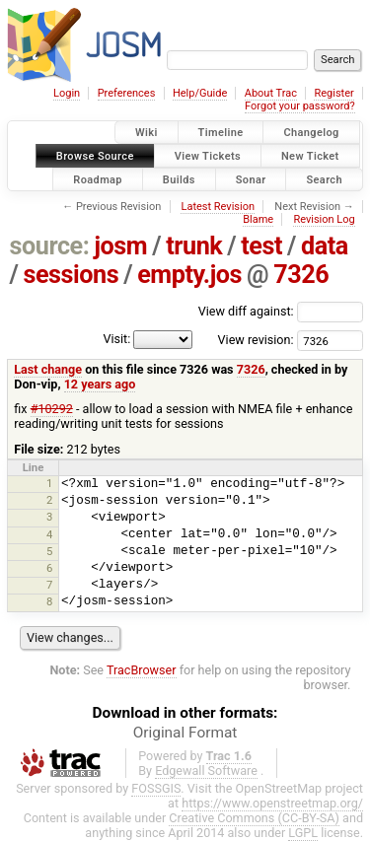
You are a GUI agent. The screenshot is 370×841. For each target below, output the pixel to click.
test (261, 246)
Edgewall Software (206, 770)
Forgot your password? (300, 106)
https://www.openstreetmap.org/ (272, 803)
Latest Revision (218, 206)
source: (50, 246)
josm (120, 246)
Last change (48, 369)
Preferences (127, 93)
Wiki (146, 132)
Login (66, 93)
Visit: (116, 338)
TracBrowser (142, 670)
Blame (258, 219)
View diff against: (280, 311)
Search (324, 179)
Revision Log (323, 219)
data (324, 246)
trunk (194, 246)
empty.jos (189, 274)
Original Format (185, 732)
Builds (179, 179)
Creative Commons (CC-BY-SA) (254, 817)
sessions (70, 274)
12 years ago (100, 384)
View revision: (256, 339)
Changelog (310, 132)
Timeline (221, 132)
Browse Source (95, 155)
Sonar (251, 179)
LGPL (303, 832)
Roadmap (97, 179)
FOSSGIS (156, 788)
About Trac (271, 93)
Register (333, 93)
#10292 (52, 408)
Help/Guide (200, 93)
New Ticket (310, 155)
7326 (301, 274)
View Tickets (208, 155)
